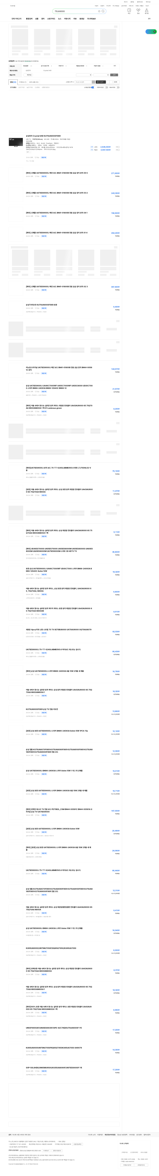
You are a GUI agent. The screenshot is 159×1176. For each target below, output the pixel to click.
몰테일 (132, 2)
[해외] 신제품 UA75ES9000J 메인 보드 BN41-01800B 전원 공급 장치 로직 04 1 (56, 213)
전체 (13, 82)
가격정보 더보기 (111, 147)
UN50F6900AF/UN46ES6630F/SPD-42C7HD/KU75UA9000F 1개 (54, 1028)
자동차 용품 (97, 66)
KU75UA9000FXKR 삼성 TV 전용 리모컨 (42, 709)
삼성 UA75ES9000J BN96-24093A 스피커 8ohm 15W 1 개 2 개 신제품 (54, 771)
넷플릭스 (33, 145)
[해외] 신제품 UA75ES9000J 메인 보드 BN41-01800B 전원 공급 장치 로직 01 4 (56, 233)
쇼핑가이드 (51, 19)
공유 (147, 19)
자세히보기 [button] (46, 1150)
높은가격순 (30, 87)
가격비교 (22, 82)
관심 (38, 157)
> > (36, 312)
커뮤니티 (131, 6)
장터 (42, 19)
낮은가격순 (21, 87)
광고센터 (139, 1135)
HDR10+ (32, 143)
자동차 (96, 6)
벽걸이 (96, 150)
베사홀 (43, 147)
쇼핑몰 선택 (70, 82)
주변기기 (61, 66)
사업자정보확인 (77, 1144)
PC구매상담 (116, 6)
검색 (114, 75)
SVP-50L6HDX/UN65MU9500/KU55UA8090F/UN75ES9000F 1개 (54, 1068)
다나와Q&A (91, 19)
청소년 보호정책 (122, 1135)
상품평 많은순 (46, 87)
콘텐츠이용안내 (57, 1150)
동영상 (82, 19)
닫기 (28, 152)
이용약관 (100, 1135)
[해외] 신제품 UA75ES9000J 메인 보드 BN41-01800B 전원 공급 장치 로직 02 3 (57, 287)
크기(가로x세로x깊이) (62, 147)
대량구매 (43, 157)
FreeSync (49, 143)
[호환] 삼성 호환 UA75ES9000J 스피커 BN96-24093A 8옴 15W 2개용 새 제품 (56, 791)
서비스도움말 (143, 1152)
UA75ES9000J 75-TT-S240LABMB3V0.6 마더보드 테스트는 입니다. (53, 649)
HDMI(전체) (33, 147)
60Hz (57, 139)
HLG (38, 143)
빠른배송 (29, 75)
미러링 (45, 145)
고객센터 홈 (124, 1152)
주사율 (52, 139)
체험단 (141, 6)
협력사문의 (147, 1135)
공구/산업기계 (45, 66)
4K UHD (46, 139)
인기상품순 (13, 87)
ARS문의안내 (141, 1165)
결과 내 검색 (100, 82)
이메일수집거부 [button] (127, 1165)
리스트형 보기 (108, 82)
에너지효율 (63, 139)
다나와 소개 (91, 1135)
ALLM (43, 143)
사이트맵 (132, 1135)
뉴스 (59, 19)
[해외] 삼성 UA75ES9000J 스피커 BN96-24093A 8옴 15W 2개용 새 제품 (55, 671)
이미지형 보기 (111, 82)
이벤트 (137, 6)
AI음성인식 (52, 145)
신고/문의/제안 (134, 1152)
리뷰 (75, 19)
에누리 (125, 2)
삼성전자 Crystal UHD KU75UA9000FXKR (43, 136)
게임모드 (56, 143)
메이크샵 (148, 2)
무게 (45, 149)
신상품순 (37, 87)
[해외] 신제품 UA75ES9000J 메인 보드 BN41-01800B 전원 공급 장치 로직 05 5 (57, 173)
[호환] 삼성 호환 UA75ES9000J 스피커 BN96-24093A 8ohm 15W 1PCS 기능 (57, 731)
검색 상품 (33, 82)
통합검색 (29, 19)
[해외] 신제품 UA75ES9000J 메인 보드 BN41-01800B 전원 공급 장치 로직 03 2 (57, 193)
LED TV (28, 139)
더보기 (148, 6)
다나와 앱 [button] (12, 6)
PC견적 (109, 6)
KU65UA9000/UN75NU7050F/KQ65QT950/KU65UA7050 (51, 948)
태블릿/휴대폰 (80, 66)
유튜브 (40, 145)
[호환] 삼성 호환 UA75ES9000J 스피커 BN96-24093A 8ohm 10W (52, 829)
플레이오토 (140, 2)
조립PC (102, 6)
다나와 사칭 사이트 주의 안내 (21, 1135)
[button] (129, 11)
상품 (36, 19)
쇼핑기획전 (124, 6)
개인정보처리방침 (110, 1135)
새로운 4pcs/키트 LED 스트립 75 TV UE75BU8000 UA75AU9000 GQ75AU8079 (58, 630)
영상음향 (25, 66)
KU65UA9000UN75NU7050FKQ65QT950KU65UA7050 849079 (54, 1048)
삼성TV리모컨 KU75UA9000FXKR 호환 (41, 305)
